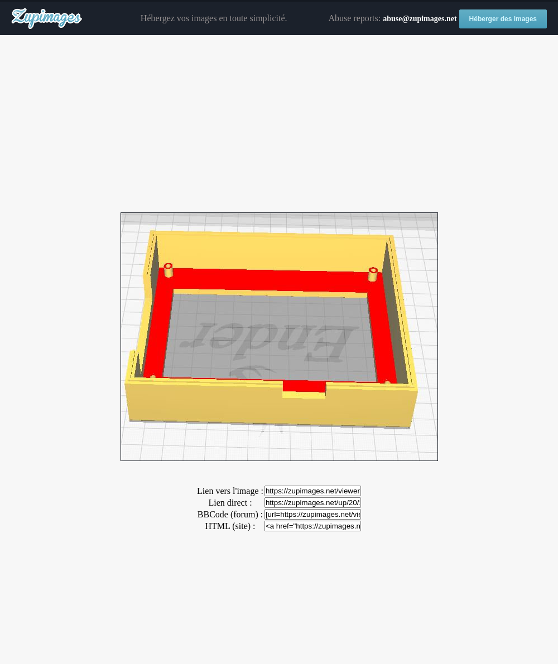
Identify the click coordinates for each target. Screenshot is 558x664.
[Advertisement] (279, 124)
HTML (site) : (230, 526)
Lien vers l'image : (230, 491)
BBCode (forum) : (230, 514)
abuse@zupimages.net (419, 18)
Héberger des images (503, 19)
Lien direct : (230, 502)
